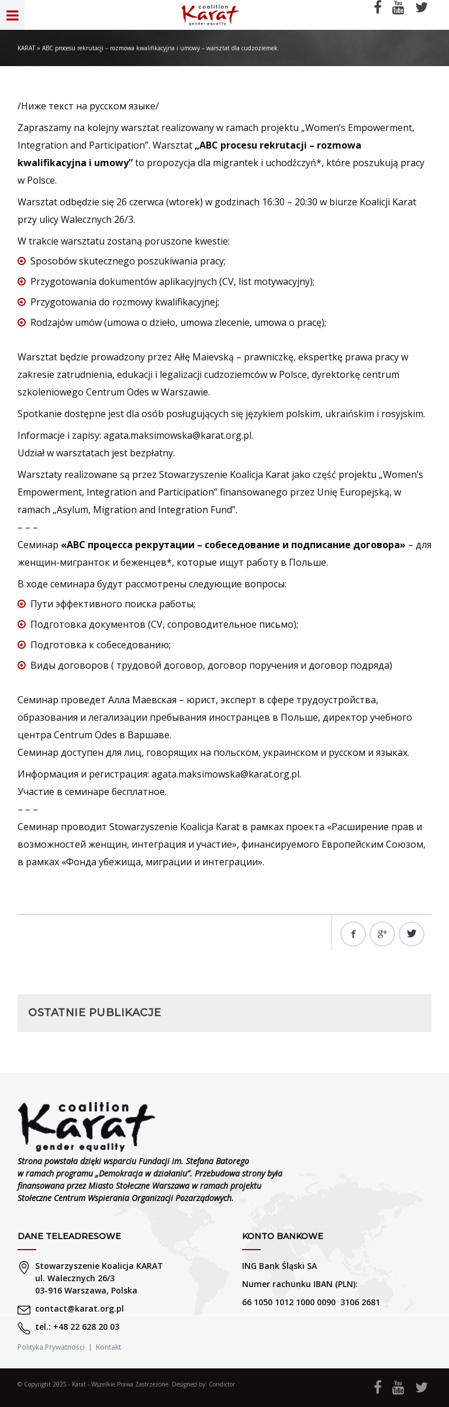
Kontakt (108, 1347)
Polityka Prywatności (51, 1347)
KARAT (26, 48)
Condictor (222, 1384)
